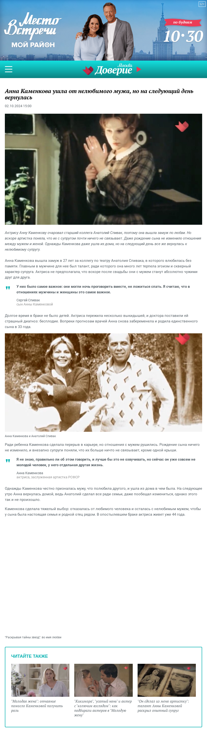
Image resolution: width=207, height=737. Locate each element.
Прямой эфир (139, 69)
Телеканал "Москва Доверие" (107, 69)
